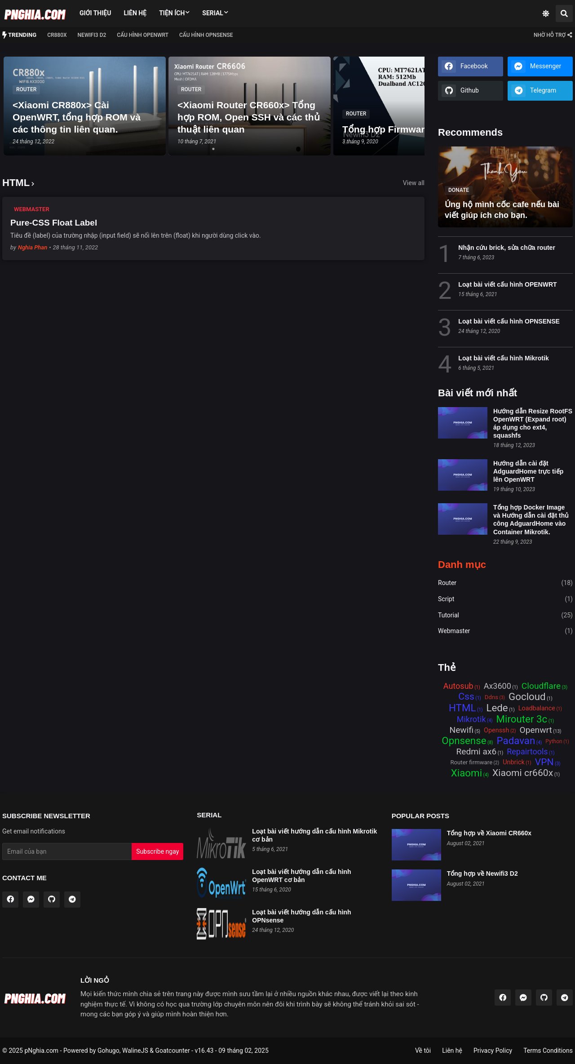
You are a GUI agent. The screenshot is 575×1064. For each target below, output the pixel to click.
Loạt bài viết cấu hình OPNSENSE (508, 321)
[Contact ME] (552, 35)
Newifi (461, 730)
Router (505, 583)
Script (505, 599)
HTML (462, 708)
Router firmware (471, 762)
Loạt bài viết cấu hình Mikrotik (503, 358)
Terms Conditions (548, 1050)
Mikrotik (471, 719)
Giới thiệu (95, 13)
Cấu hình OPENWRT (142, 35)
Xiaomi (466, 773)
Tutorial (505, 615)
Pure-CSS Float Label (53, 222)
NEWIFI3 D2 (92, 35)
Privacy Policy (492, 1050)
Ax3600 (497, 686)
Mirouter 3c (522, 719)
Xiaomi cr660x (522, 773)
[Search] (564, 13)
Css (466, 697)
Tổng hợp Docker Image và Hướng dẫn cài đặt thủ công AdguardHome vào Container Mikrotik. (531, 520)
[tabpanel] (84, 106)
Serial (212, 13)
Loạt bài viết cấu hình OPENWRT (507, 284)
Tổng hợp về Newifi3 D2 (482, 873)
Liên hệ (135, 13)
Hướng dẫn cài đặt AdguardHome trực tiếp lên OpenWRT (528, 471)
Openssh (496, 730)
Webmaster (505, 631)
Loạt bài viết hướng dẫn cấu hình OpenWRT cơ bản (301, 875)
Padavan (516, 741)
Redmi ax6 (476, 752)
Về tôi (423, 1050)
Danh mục (462, 565)
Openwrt (535, 730)
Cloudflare (541, 686)
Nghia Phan (32, 247)
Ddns (491, 697)
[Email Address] (67, 851)
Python (553, 741)
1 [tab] (213, 150)
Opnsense (464, 741)
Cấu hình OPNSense (206, 35)
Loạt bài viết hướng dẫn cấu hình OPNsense (301, 916)
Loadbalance (536, 708)
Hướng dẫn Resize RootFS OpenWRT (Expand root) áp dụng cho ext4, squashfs (532, 423)
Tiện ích (172, 13)
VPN (544, 762)
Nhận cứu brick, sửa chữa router (506, 247)
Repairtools (527, 751)
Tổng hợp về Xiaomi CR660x (489, 833)
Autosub (458, 686)
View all (414, 183)
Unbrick (514, 762)
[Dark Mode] (545, 13)
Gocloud (527, 697)
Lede (497, 708)
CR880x (56, 35)
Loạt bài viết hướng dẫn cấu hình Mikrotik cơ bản (314, 835)
